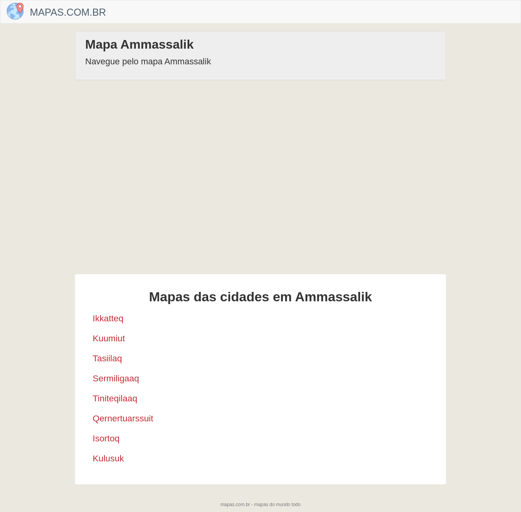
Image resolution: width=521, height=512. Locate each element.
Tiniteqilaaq (115, 398)
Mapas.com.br (68, 12)
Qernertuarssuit (123, 418)
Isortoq (106, 438)
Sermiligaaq (116, 378)
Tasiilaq (107, 358)
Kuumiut (109, 338)
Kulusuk (108, 458)
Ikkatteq (108, 318)
